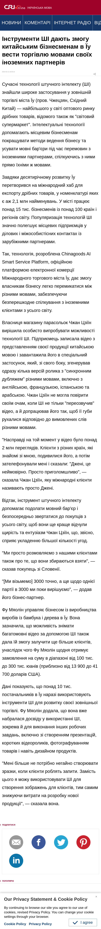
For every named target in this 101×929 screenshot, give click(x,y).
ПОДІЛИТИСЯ (8, 825)
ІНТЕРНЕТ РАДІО (72, 22)
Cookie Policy (15, 924)
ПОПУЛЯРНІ (8, 881)
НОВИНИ (11, 22)
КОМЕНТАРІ (37, 22)
